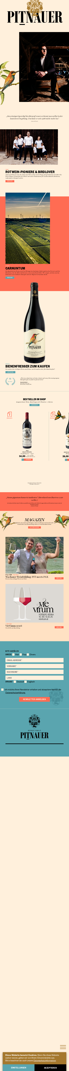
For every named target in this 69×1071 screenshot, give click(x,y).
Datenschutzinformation (45, 1061)
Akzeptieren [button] (50, 1067)
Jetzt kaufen (17, 501)
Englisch (34, 963)
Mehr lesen (16, 248)
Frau (27, 934)
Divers (36, 934)
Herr (18, 934)
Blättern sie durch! (34, 736)
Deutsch (22, 963)
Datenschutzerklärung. (31, 974)
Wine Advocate (26, 528)
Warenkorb (30, 633)
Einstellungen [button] (18, 1067)
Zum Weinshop (34, 564)
